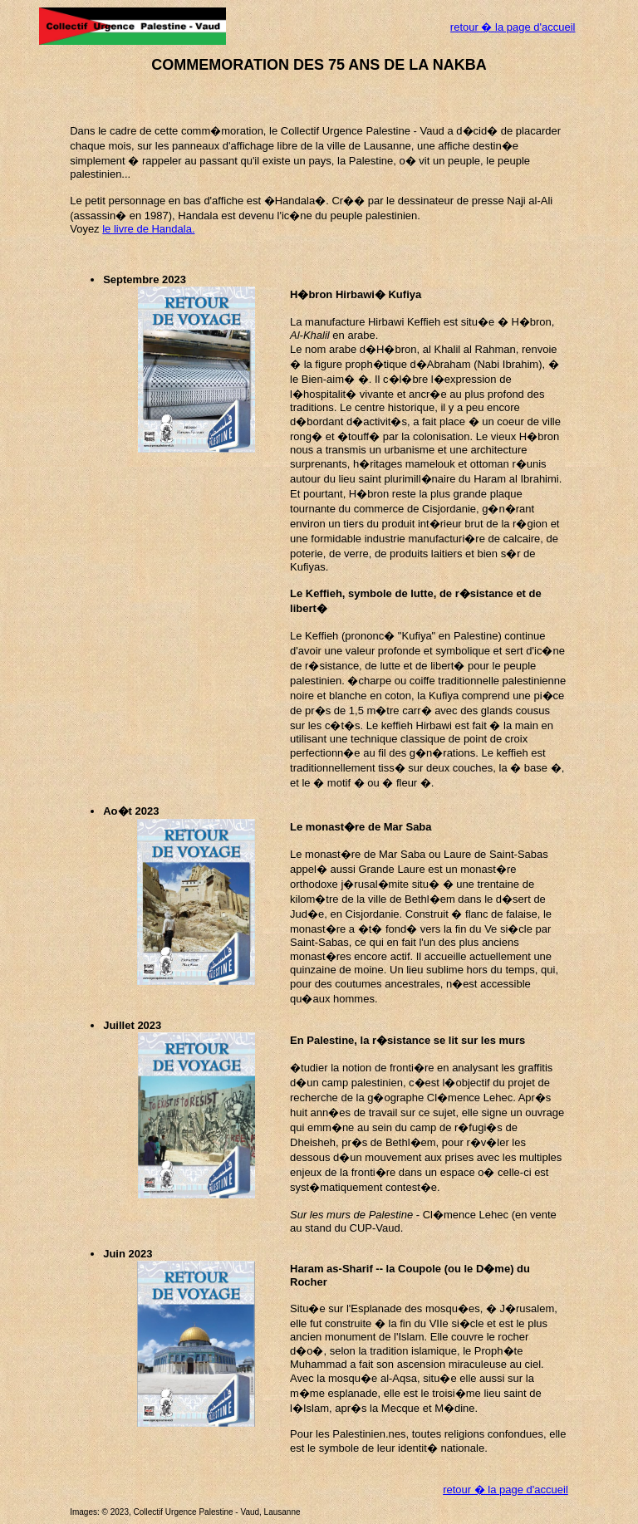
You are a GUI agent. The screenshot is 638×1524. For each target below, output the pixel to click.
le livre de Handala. (148, 229)
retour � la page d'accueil (513, 27)
